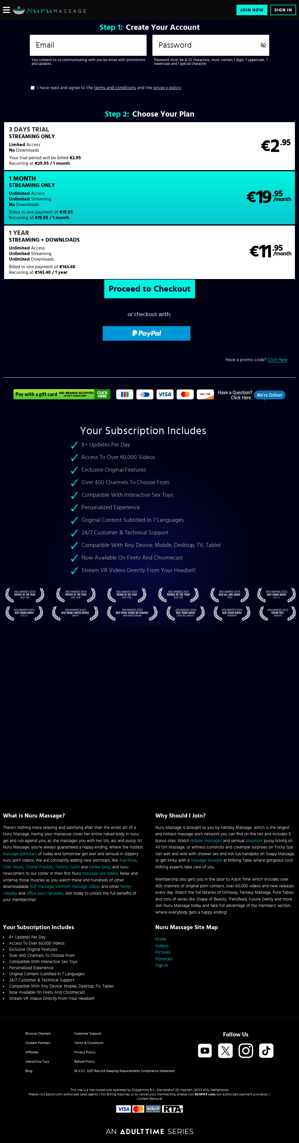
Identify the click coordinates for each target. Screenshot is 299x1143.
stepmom (254, 841)
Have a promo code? (256, 314)
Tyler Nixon (13, 867)
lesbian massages (206, 841)
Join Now (252, 10)
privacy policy (167, 87)
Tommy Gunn (67, 867)
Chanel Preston (39, 867)
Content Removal (149, 1098)
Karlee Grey (99, 867)
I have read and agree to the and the (109, 87)
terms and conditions (115, 87)
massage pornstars (20, 854)
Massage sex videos (100, 873)
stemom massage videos (77, 886)
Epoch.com (54, 1094)
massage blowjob (206, 860)
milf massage (41, 886)
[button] (76, 150)
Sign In (283, 10)
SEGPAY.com (205, 1094)
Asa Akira (127, 860)
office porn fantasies (44, 893)
